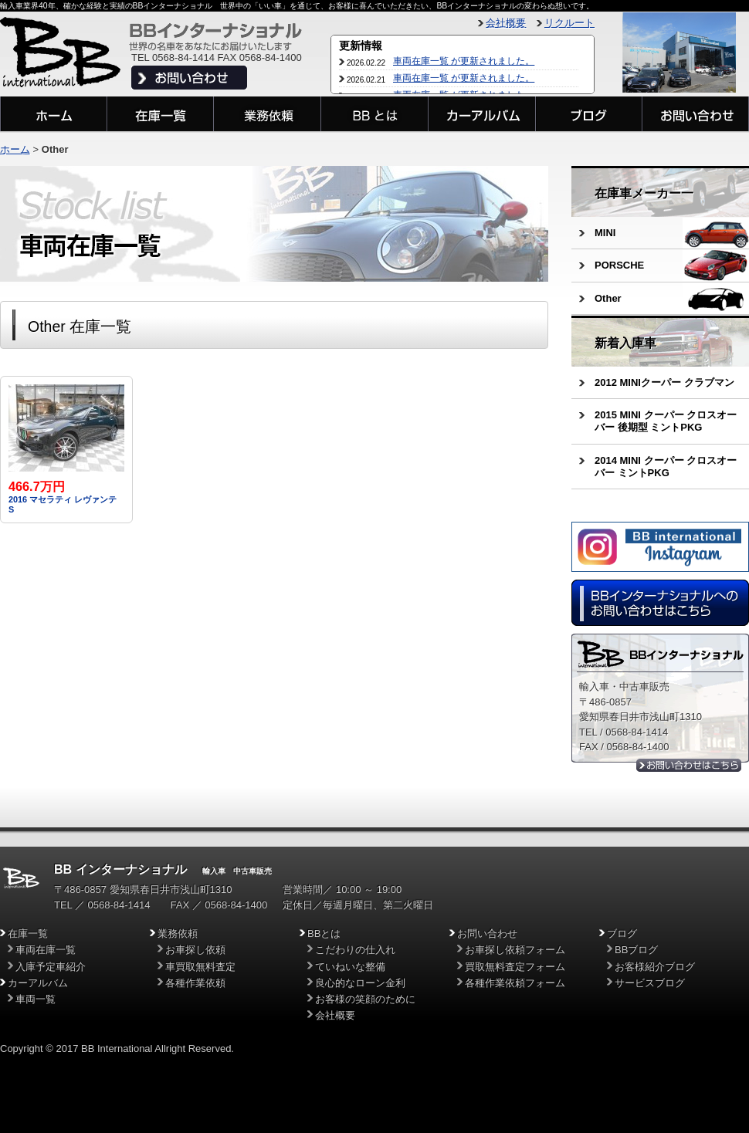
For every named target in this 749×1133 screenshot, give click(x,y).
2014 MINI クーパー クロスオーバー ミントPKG (666, 467)
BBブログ (636, 949)
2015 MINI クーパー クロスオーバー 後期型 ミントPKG (666, 421)
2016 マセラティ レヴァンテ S (62, 498)
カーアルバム (38, 983)
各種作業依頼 (195, 983)
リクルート (569, 23)
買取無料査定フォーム (515, 966)
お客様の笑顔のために (365, 999)
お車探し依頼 (195, 949)
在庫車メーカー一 (644, 193)
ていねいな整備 (350, 966)
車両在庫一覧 (45, 949)
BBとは (324, 933)
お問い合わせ (487, 933)
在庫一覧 (28, 933)
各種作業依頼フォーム (515, 983)
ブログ (622, 933)
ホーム (15, 149)
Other (608, 298)
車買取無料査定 (200, 966)
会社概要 (506, 23)
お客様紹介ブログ (655, 966)
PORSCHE (619, 265)
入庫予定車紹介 (50, 966)
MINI (605, 232)
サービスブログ (650, 983)
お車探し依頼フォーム (515, 949)
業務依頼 (178, 933)
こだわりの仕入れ (355, 949)
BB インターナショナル (120, 869)
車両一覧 (35, 999)
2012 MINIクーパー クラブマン (664, 382)
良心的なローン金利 (360, 983)
